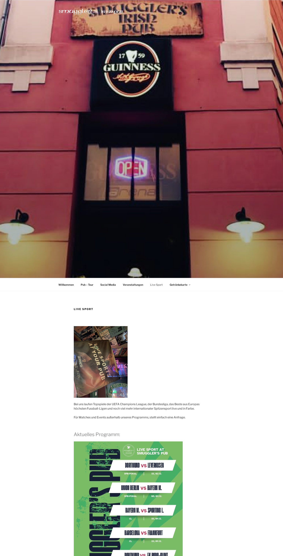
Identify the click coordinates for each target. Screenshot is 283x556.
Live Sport (156, 284)
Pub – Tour (87, 284)
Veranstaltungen (133, 284)
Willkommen (66, 284)
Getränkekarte (180, 284)
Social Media (108, 284)
